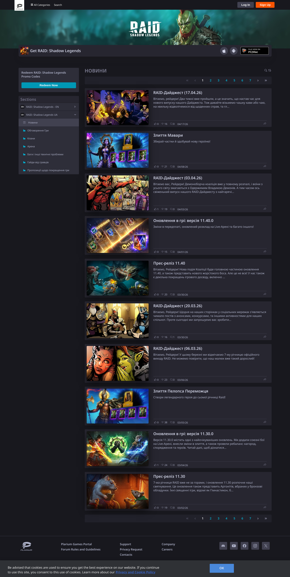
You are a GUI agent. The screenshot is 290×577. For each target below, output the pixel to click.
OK (221, 568)
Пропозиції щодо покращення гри (48, 170)
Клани (31, 138)
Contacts (126, 555)
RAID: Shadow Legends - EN (42, 107)
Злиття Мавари (168, 135)
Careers (167, 549)
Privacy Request (131, 549)
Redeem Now (48, 85)
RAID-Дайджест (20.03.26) (177, 305)
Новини (33, 122)
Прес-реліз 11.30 (169, 476)
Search (58, 5)
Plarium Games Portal (76, 544)
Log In (245, 4)
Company (168, 544)
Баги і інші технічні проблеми (45, 154)
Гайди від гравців (38, 162)
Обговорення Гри (38, 130)
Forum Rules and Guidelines (81, 549)
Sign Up (265, 4)
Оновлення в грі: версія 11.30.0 (183, 433)
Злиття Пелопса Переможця (180, 391)
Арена (31, 146)
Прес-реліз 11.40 (169, 263)
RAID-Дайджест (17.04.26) (177, 92)
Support (125, 544)
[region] (145, 568)
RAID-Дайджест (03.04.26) (177, 177)
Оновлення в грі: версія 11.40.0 (183, 220)
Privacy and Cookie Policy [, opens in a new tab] (135, 572)
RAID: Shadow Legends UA (42, 114)
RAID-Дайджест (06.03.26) (177, 348)
